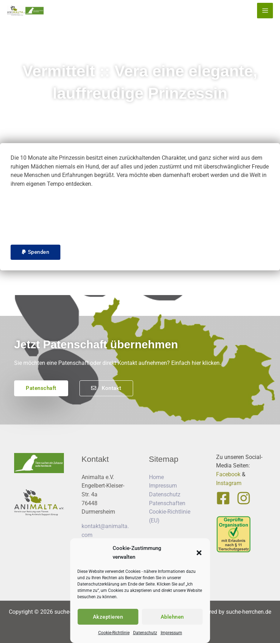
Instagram (229, 483)
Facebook (228, 474)
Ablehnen (172, 617)
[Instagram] (244, 498)
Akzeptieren (108, 617)
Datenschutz (145, 632)
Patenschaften (167, 503)
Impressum (171, 632)
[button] (199, 552)
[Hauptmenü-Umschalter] (265, 11)
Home (156, 477)
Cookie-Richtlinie (114, 632)
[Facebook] (223, 498)
